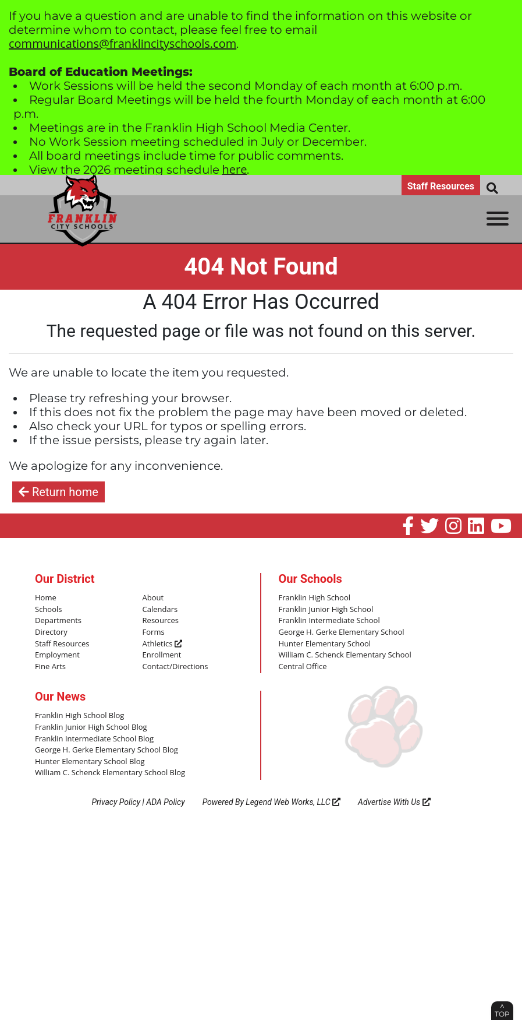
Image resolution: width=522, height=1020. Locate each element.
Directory (51, 632)
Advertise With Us (394, 802)
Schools (48, 609)
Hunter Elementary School (325, 644)
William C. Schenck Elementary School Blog (110, 773)
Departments (58, 620)
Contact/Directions (175, 666)
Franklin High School (315, 598)
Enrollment (162, 655)
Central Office (303, 666)
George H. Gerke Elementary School (341, 632)
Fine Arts (50, 666)
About (153, 598)
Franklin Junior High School (326, 609)
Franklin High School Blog (79, 715)
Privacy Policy (115, 802)
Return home (58, 492)
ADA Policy (165, 802)
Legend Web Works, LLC (293, 802)
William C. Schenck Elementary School (345, 655)
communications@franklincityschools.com (122, 43)
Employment (57, 655)
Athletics (162, 644)
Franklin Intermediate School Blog (94, 739)
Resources (161, 620)
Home (45, 598)
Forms (154, 632)
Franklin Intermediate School (329, 620)
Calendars (160, 609)
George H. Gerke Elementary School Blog (106, 750)
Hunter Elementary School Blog (90, 761)
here (234, 169)
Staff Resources (440, 186)
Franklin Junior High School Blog (91, 727)
